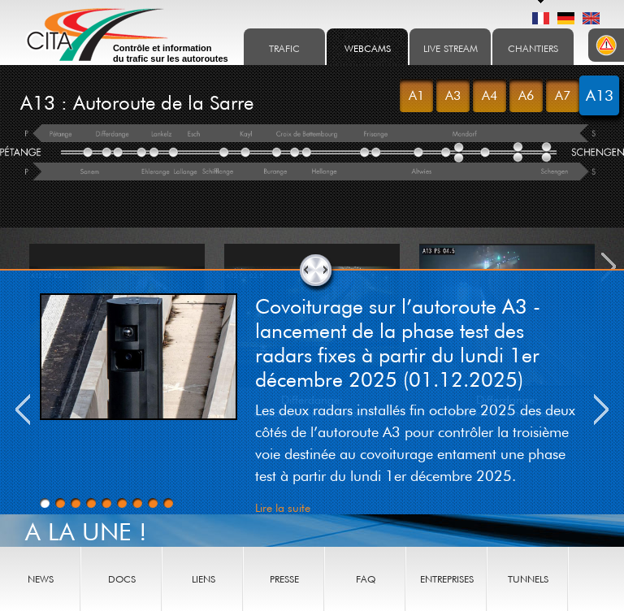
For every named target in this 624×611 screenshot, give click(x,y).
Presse (284, 579)
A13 (599, 95)
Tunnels (528, 579)
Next (601, 409)
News (41, 579)
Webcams (367, 48)
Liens (203, 579)
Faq (365, 579)
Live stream (450, 48)
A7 (562, 95)
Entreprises (447, 579)
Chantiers (533, 48)
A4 (489, 95)
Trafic (284, 48)
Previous (22, 409)
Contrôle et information (170, 53)
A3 (453, 95)
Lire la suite (282, 507)
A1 (416, 95)
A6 (526, 95)
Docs (122, 579)
